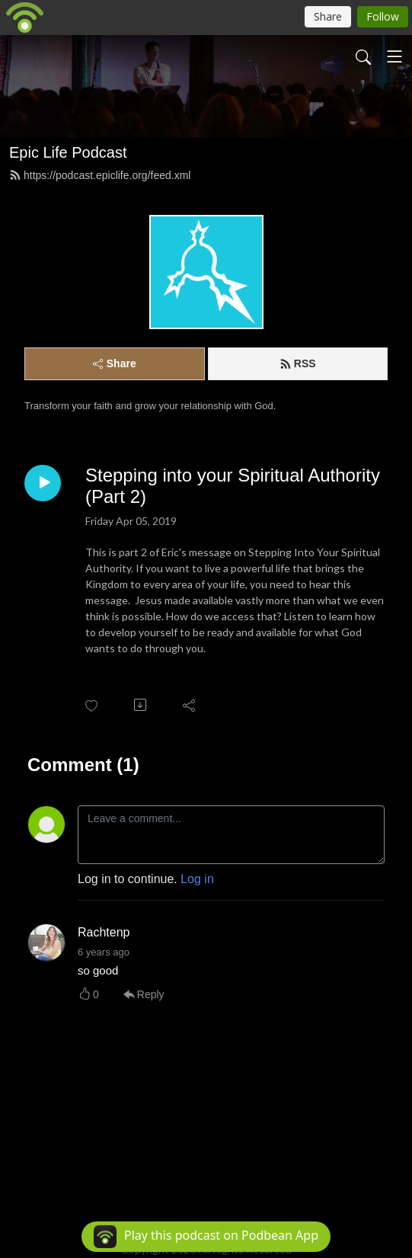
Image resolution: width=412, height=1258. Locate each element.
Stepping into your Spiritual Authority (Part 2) (232, 486)
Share (114, 363)
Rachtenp (104, 932)
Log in (197, 878)
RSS (297, 363)
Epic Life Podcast (68, 152)
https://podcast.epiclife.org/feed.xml (99, 175)
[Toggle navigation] (394, 56)
